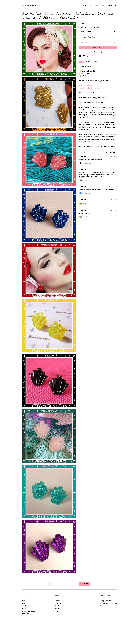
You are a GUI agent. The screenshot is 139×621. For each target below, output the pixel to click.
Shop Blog (58, 606)
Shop (84, 5)
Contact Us (25, 614)
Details (81, 61)
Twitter (57, 611)
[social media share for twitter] (84, 56)
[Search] (116, 5)
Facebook (57, 601)
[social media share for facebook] (80, 56)
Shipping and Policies (28, 611)
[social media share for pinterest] (88, 56)
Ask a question (95, 56)
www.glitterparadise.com (86, 86)
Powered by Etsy (105, 606)
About (96, 5)
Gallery (103, 5)
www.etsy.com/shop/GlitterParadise (89, 88)
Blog (90, 5)
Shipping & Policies (91, 61)
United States (90, 27)
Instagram (58, 603)
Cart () (109, 5)
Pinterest (57, 608)
